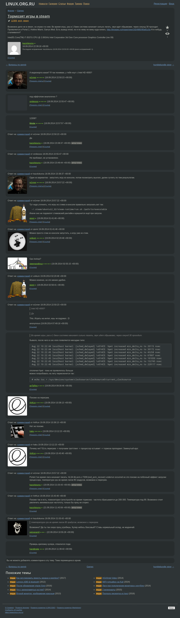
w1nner (33, 77)
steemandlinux (36, 264)
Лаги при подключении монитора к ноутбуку (123, 586)
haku (32, 431)
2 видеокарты (109, 590)
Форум (70, 3)
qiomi (32, 218)
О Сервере (9, 608)
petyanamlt (35, 532)
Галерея (53, 3)
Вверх (171, 608)
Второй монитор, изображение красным (35, 593)
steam (26, 21)
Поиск (86, 3)
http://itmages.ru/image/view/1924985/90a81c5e (129, 29)
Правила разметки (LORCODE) (42, 608)
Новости (43, 3)
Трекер (78, 3)
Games (20, 11)
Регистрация (160, 3)
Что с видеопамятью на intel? (30, 590)
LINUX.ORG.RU (20, 4)
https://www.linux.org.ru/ (14, 612)
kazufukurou (28, 43)
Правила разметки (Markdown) (69, 608)
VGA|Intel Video (109, 578)
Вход (171, 3)
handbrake (34, 549)
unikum (33, 238)
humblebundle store (162, 65)
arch (20, 21)
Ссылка (11, 58)
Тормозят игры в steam (29, 16)
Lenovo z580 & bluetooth (27, 582)
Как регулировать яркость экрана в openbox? (37, 578)
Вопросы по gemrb (17, 65)
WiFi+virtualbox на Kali (112, 582)
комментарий (23, 134)
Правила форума (22, 608)
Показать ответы (36, 81)
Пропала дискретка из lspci (115, 593)
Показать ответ (36, 105)
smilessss (34, 101)
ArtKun (33, 403)
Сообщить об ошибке (13, 610)
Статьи (62, 3)
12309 (14, 21)
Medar (32, 123)
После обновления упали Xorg (30, 586)
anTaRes (34, 386)
